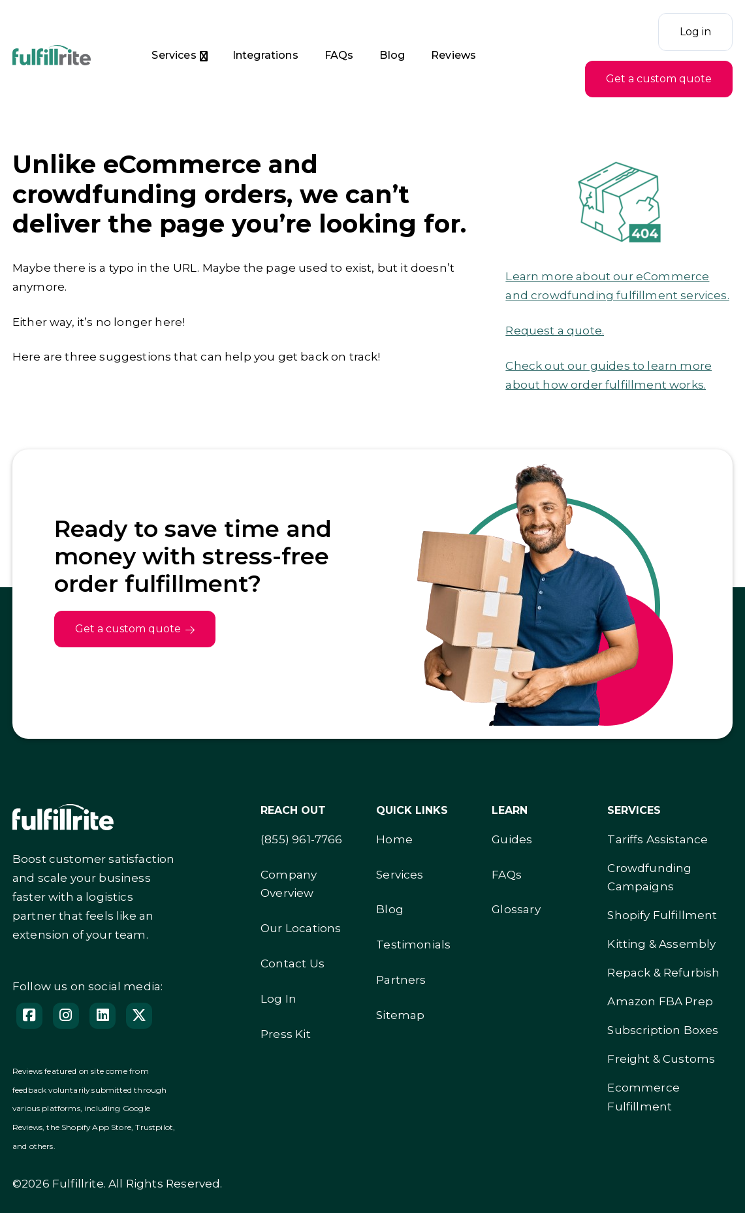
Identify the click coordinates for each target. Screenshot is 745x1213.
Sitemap (400, 1015)
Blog (392, 55)
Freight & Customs (661, 1058)
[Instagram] (66, 1016)
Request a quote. (554, 330)
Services (173, 55)
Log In (278, 998)
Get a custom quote (659, 79)
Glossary (516, 909)
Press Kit (286, 1034)
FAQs (339, 55)
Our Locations (301, 928)
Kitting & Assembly (661, 943)
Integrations (265, 55)
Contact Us (293, 963)
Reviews (453, 55)
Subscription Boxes (662, 1030)
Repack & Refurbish (663, 972)
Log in (695, 31)
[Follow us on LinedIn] (102, 1016)
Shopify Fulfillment (662, 915)
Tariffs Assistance (657, 839)
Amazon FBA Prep (660, 1001)
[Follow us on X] (139, 1016)
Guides (512, 839)
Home (394, 839)
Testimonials (413, 944)
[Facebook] (29, 1016)
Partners (401, 979)
